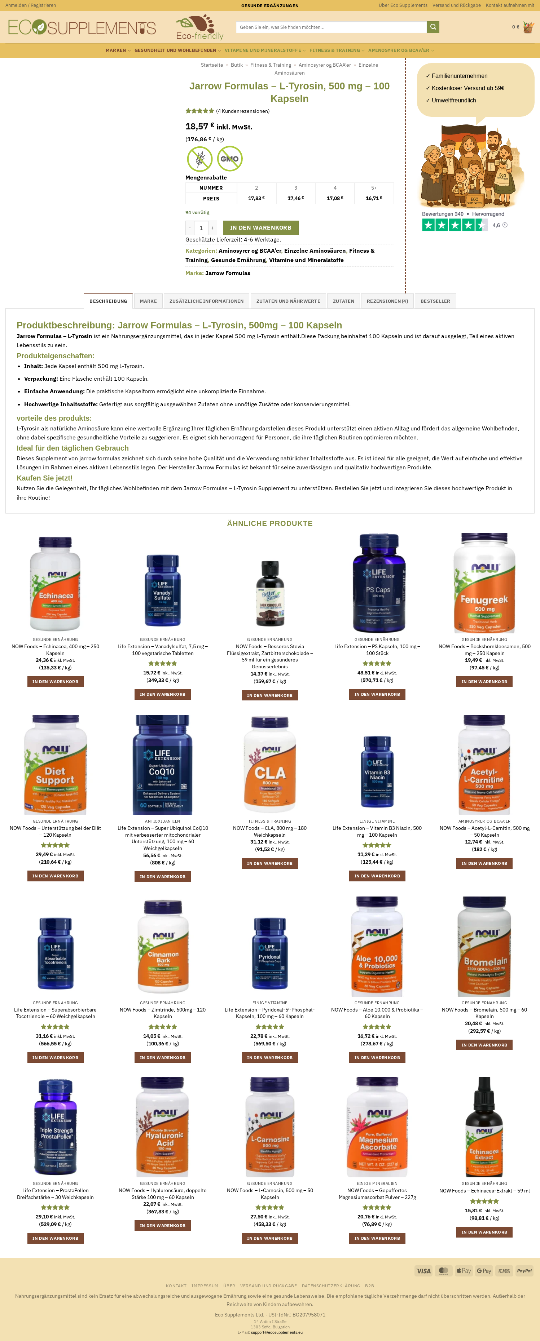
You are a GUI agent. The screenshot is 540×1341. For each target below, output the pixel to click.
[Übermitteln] (433, 27)
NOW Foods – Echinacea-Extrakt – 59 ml (484, 1190)
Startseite (212, 65)
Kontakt (176, 1285)
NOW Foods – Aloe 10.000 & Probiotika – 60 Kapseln (377, 1013)
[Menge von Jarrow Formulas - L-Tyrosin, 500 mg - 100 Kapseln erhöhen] (212, 228)
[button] (30, 5)
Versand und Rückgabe (457, 5)
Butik (237, 65)
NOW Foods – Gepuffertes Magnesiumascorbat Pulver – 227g (377, 1193)
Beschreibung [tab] (108, 301)
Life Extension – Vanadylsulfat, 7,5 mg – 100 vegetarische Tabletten (163, 649)
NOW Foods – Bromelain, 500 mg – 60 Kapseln (484, 1013)
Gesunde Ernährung (238, 260)
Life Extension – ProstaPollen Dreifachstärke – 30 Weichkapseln (55, 1193)
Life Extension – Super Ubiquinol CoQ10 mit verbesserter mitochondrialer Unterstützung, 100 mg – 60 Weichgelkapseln (163, 838)
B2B (369, 1285)
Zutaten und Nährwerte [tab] (288, 301)
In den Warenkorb (260, 227)
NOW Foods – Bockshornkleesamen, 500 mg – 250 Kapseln (485, 649)
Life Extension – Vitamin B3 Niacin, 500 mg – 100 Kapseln (377, 831)
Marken (118, 50)
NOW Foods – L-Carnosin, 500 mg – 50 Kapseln (270, 1193)
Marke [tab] (148, 301)
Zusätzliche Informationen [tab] (206, 301)
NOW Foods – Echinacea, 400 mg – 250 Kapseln (55, 649)
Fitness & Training (337, 50)
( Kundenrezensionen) (243, 110)
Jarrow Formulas (227, 272)
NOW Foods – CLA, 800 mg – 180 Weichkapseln (270, 831)
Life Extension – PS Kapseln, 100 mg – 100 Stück (377, 649)
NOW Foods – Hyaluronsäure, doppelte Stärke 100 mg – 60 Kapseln (163, 1193)
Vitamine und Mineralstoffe (265, 50)
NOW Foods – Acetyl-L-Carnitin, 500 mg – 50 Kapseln (485, 831)
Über (229, 1285)
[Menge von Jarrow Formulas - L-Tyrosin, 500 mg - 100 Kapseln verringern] (189, 228)
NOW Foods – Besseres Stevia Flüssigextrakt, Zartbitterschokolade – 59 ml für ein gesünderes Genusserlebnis (270, 656)
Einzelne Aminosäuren (315, 250)
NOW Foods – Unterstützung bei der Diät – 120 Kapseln (55, 831)
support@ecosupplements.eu (277, 1332)
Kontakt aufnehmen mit (510, 5)
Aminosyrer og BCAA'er (325, 65)
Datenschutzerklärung (331, 1285)
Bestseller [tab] (436, 301)
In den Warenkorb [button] (55, 681)
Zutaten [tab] (343, 301)
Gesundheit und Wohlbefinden (178, 50)
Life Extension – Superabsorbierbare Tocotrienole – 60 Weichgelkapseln (55, 1013)
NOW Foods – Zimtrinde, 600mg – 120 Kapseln (163, 1013)
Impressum (205, 1285)
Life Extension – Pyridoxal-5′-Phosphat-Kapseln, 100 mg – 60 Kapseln (270, 1013)
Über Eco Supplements (403, 5)
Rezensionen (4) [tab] (387, 301)
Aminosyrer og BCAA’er (401, 50)
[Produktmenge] (201, 228)
